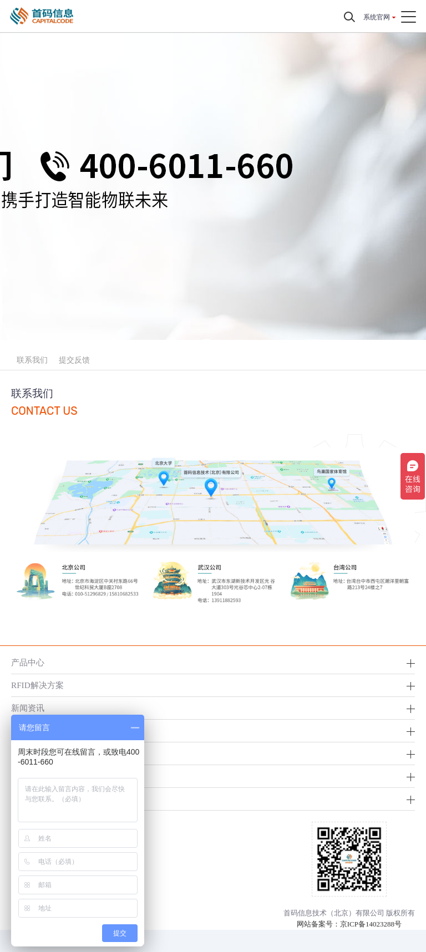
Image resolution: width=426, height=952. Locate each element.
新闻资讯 (27, 707)
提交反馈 (74, 360)
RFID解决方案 (37, 685)
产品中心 (27, 662)
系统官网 (376, 17)
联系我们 (32, 360)
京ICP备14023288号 (371, 924)
